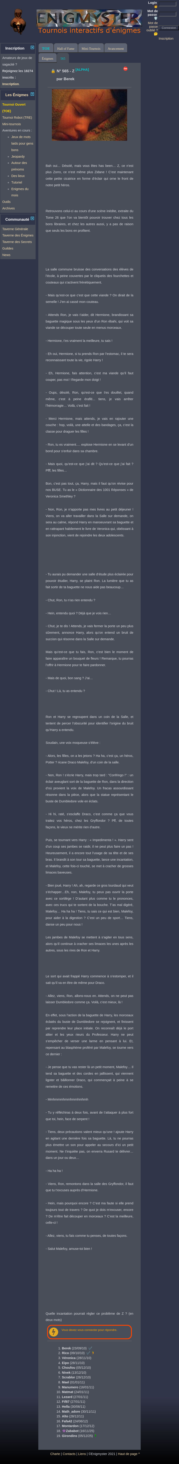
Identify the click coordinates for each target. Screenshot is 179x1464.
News (6, 255)
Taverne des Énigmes (17, 235)
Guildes (7, 248)
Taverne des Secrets (17, 242)
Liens (82, 1454)
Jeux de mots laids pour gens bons (22, 143)
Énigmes (47, 58)
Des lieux (18, 176)
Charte (55, 1454)
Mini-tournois (11, 124)
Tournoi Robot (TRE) (17, 117)
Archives (8, 208)
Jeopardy (18, 156)
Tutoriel (16, 182)
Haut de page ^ (129, 1454)
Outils (6, 202)
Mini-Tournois (91, 48)
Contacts (69, 1454)
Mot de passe (152, 14)
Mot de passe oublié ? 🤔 (152, 28)
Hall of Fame (65, 48)
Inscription (166, 38)
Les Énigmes (16, 95)
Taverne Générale (15, 229)
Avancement (116, 48)
